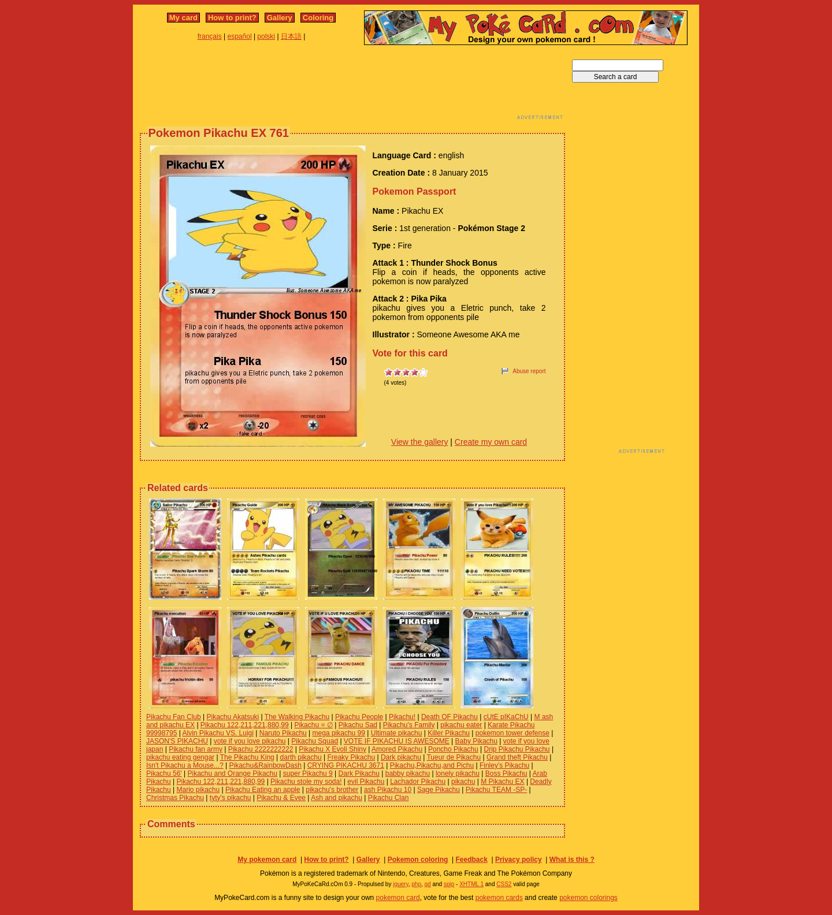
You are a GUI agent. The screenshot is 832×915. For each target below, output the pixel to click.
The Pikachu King (247, 757)
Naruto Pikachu (283, 733)
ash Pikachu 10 (387, 790)
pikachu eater (461, 725)
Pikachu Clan (388, 798)
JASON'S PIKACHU (177, 741)
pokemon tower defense (512, 733)
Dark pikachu (401, 757)
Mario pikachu (198, 790)
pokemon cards (499, 898)
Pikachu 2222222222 (261, 749)
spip (449, 884)
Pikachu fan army (195, 749)
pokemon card (398, 898)
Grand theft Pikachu (517, 757)
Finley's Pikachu (504, 765)
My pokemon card (266, 860)
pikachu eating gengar (180, 757)
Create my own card (491, 442)
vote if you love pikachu (250, 741)
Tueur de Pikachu (453, 757)
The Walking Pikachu (297, 717)
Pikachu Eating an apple (262, 790)
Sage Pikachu (438, 790)
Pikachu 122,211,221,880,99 (244, 725)
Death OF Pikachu (449, 717)
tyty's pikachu (230, 798)
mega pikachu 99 (339, 733)
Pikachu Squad (314, 741)
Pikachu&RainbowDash (265, 765)
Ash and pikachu (336, 798)
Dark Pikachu (359, 773)
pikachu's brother (332, 790)
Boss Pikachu (506, 773)
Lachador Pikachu (417, 782)
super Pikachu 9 (308, 773)
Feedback (471, 860)
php (416, 884)
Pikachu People (359, 717)
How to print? (232, 17)
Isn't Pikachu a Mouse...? (185, 765)
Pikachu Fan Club (173, 717)
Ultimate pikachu (396, 733)
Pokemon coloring (418, 860)
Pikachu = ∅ (313, 725)
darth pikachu (301, 757)
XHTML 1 (471, 884)
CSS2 (503, 884)
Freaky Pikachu (351, 757)
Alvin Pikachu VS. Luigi (218, 733)
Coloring (318, 17)
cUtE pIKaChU (506, 717)
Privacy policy (518, 860)
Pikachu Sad (358, 725)
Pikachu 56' (164, 773)
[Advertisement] (352, 85)
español (240, 36)
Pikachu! (402, 717)
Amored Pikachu (397, 749)
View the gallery (419, 442)
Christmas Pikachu (175, 798)
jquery (400, 884)
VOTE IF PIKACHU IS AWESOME (397, 741)
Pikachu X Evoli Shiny (332, 749)
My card (183, 17)
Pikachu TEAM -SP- (496, 790)
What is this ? (572, 860)
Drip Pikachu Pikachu (516, 749)
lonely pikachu (458, 773)
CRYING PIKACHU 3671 (345, 765)
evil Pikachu (365, 782)
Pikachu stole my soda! (305, 782)
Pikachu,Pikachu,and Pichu (432, 765)
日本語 (291, 36)
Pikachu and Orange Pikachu (232, 773)
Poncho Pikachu (453, 749)
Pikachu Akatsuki (233, 717)
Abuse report (528, 371)
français (210, 36)
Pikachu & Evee (281, 798)
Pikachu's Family (409, 725)
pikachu (463, 782)
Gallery (279, 17)
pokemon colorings (588, 898)
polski (266, 36)
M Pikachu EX (502, 782)
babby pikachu (407, 773)
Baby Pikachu (476, 741)
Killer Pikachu (449, 733)
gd (428, 884)
